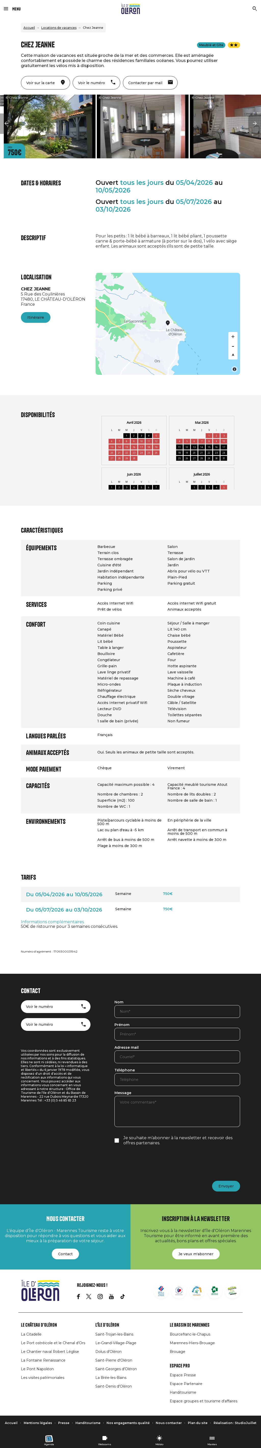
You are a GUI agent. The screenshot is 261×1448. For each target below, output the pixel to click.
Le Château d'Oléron (39, 1325)
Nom (118, 1002)
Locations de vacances (58, 28)
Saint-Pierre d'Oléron (113, 1360)
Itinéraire (35, 317)
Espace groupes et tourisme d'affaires (203, 1401)
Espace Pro (180, 1366)
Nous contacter (169, 1423)
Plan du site (197, 1423)
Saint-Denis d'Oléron (113, 1386)
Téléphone (124, 1070)
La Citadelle (31, 1334)
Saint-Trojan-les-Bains (114, 1334)
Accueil (29, 28)
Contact (65, 1254)
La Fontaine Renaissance (43, 1360)
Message (122, 1093)
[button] (6, 123)
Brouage (177, 1351)
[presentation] (153, 1163)
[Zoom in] (233, 336)
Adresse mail (126, 1048)
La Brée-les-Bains (110, 1377)
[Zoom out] (233, 345)
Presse (63, 1423)
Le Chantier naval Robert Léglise (50, 1351)
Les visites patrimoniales (42, 1377)
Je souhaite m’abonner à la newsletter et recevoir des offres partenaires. (177, 1140)
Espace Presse (183, 1375)
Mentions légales (38, 1423)
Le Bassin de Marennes (190, 1325)
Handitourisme (183, 1392)
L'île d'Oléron (107, 1325)
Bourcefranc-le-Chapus (190, 1334)
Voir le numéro (39, 1006)
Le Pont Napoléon (37, 1369)
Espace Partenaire (186, 1384)
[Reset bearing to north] (233, 355)
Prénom (121, 1025)
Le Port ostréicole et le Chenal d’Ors (53, 1343)
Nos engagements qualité (128, 1423)
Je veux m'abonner (195, 1254)
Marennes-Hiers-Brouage (192, 1343)
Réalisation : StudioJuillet (235, 1423)
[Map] (168, 324)
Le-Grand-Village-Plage (115, 1343)
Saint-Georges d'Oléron (116, 1369)
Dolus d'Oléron (108, 1351)
